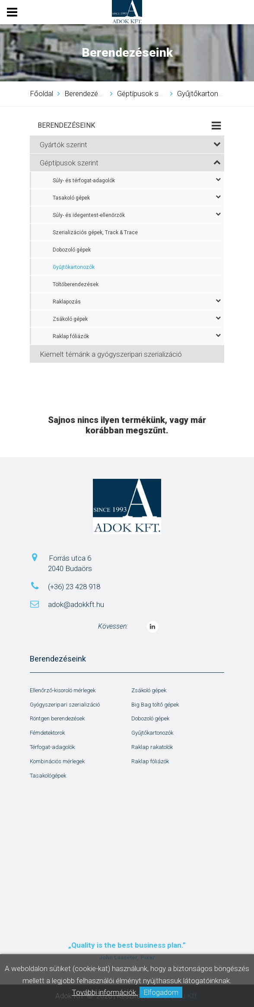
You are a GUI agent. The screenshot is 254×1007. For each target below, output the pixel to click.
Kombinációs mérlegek (57, 761)
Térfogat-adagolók (52, 747)
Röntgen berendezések (57, 718)
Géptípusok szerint (130, 162)
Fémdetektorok (47, 732)
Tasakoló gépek (137, 197)
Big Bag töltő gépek (155, 704)
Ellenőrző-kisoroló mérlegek (62, 690)
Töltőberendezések (75, 284)
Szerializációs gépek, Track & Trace (95, 232)
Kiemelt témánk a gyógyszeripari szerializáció (111, 354)
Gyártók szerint (130, 144)
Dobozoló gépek (72, 250)
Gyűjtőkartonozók (74, 267)
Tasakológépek (48, 775)
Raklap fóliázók (137, 335)
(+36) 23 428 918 (74, 586)
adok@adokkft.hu (76, 604)
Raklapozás (137, 301)
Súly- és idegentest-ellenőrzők (137, 214)
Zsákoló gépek (137, 318)
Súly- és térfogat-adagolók (137, 180)
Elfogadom (160, 992)
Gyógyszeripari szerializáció (65, 704)
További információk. (105, 992)
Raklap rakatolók (152, 747)
